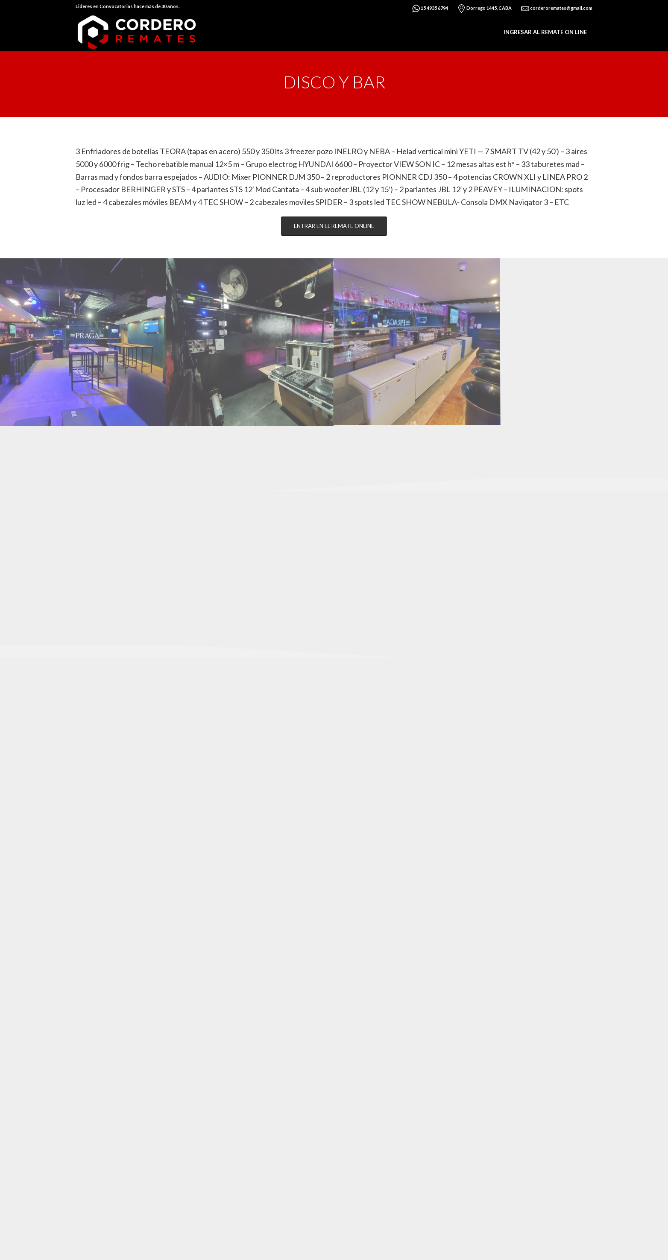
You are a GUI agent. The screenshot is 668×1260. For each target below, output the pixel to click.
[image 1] (83, 341)
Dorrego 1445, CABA (484, 8)
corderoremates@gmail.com (556, 8)
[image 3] (417, 341)
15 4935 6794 (429, 8)
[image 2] (250, 341)
